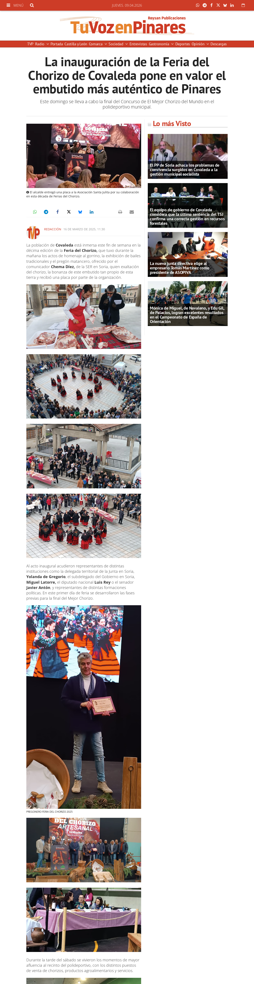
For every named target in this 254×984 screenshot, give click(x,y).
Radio (40, 43)
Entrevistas (138, 43)
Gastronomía (159, 43)
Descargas (219, 43)
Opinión (198, 43)
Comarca (96, 43)
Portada (57, 43)
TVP (30, 43)
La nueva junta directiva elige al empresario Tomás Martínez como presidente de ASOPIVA (179, 268)
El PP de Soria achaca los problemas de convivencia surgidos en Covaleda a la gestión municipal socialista (184, 169)
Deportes (182, 43)
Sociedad (116, 43)
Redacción (52, 229)
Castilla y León (75, 43)
